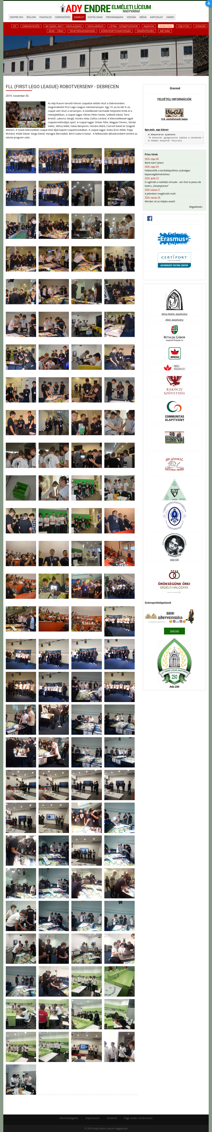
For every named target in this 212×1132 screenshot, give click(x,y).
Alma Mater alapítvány (174, 314)
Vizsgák (131, 17)
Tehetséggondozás (82, 31)
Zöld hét (174, 631)
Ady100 (174, 559)
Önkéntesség (145, 31)
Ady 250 (174, 686)
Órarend (175, 88)
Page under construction (138, 1118)
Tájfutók (183, 26)
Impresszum (92, 1118)
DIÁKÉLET (79, 17)
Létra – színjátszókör (123, 26)
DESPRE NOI (16, 17)
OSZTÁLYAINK (95, 17)
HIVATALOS (45, 17)
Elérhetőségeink (69, 1118)
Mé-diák (165, 31)
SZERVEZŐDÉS (62, 17)
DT (14, 26)
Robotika (166, 26)
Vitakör (200, 26)
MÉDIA (143, 17)
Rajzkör (149, 26)
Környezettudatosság (116, 31)
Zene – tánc (56, 31)
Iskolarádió (95, 26)
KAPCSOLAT (156, 17)
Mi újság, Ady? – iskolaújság (64, 26)
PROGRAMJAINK (114, 17)
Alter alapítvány (174, 319)
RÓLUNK (31, 17)
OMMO (170, 17)
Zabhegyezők (31, 26)
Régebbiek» (196, 206)
